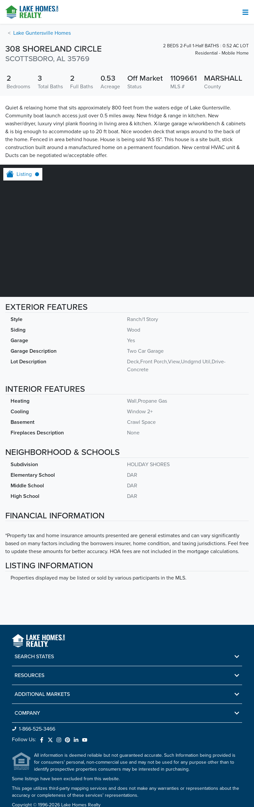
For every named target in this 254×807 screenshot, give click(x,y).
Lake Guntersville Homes (42, 33)
